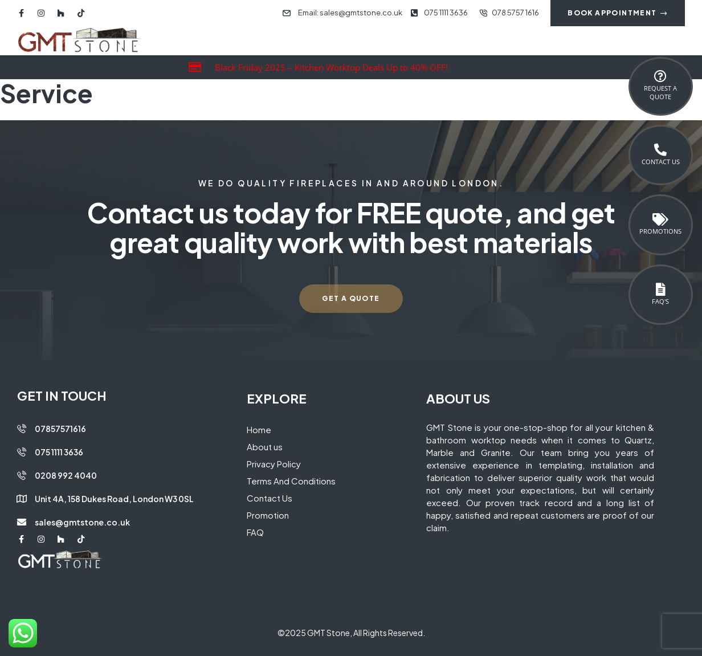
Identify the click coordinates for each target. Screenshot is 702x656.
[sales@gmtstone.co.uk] (21, 522)
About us (265, 446)
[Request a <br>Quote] (660, 76)
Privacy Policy (274, 463)
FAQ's (660, 301)
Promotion (268, 515)
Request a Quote (660, 92)
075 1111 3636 (59, 452)
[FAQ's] (660, 289)
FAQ (255, 532)
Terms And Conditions (291, 480)
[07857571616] (21, 428)
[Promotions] (660, 219)
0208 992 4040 (66, 475)
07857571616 (60, 428)
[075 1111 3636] (21, 452)
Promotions (660, 231)
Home (259, 429)
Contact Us (661, 161)
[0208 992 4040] (21, 475)
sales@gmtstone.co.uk (82, 522)
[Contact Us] (660, 150)
